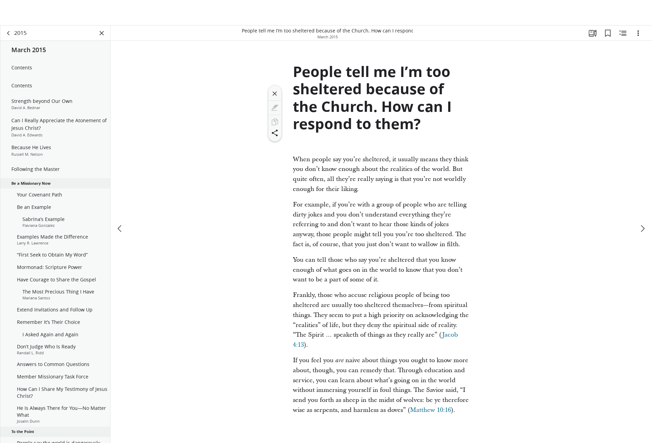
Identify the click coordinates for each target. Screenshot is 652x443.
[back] (8, 33)
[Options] (638, 33)
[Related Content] (623, 33)
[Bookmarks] (608, 33)
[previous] (120, 228)
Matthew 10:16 (430, 410)
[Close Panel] (101, 33)
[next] (642, 228)
